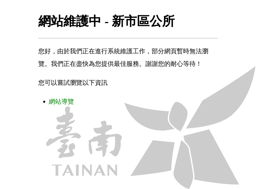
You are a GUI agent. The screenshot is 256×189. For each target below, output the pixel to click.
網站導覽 (61, 101)
